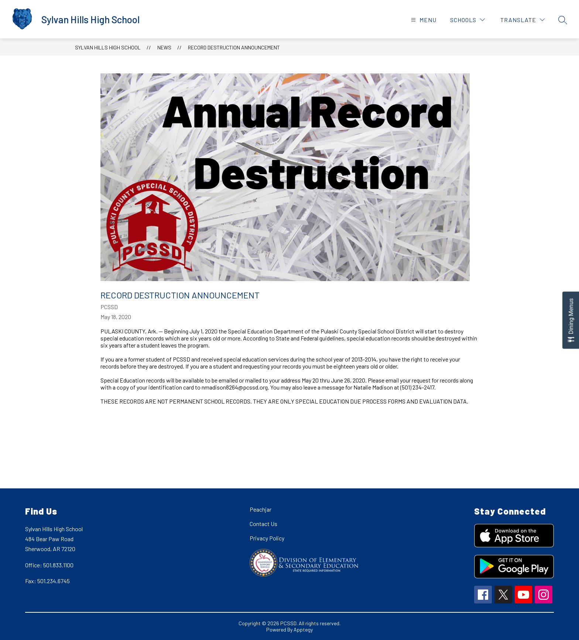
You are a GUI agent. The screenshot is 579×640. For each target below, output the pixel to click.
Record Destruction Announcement (234, 47)
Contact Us (263, 523)
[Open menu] (422, 19)
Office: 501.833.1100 (49, 564)
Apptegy (303, 629)
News (164, 47)
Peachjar (260, 509)
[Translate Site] (523, 19)
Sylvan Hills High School (108, 47)
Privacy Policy (267, 538)
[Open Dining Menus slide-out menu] (570, 320)
